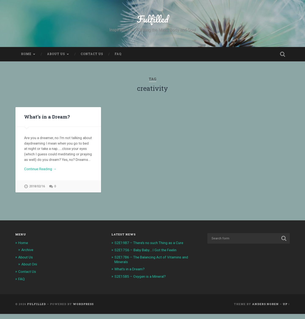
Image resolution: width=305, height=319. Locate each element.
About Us (56, 54)
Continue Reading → (40, 169)
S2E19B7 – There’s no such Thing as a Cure (148, 243)
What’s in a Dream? (47, 116)
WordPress (83, 304)
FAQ (118, 54)
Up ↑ (286, 304)
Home (26, 54)
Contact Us (92, 54)
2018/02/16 (37, 186)
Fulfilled (152, 18)
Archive (27, 250)
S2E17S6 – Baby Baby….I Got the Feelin (145, 250)
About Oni (29, 264)
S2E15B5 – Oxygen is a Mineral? (140, 276)
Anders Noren (265, 304)
